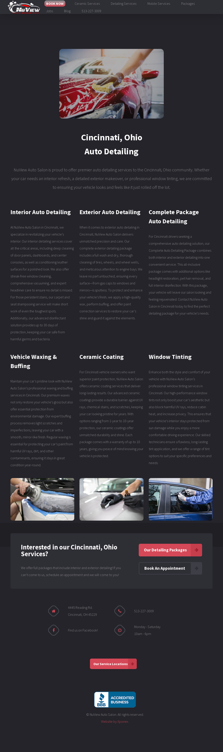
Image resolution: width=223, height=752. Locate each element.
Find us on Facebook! (83, 630)
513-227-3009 (91, 11)
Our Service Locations (110, 664)
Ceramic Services (87, 3)
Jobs (49, 11)
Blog (67, 11)
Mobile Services (158, 3)
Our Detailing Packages (165, 549)
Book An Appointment (164, 568)
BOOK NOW (55, 3)
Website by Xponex (114, 721)
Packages (188, 3)
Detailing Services (123, 3)
